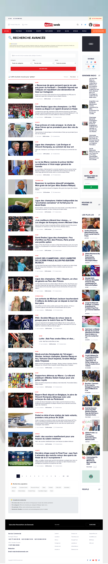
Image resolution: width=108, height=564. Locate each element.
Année (56, 60)
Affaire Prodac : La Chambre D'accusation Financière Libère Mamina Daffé (91, 436)
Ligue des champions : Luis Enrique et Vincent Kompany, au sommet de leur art (54, 146)
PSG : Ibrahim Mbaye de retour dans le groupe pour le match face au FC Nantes (54, 319)
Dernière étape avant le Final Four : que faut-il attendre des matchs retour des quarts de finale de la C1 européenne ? (56, 455)
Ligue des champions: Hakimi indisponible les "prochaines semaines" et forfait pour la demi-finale (56, 203)
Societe (37, 122)
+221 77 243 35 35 (14, 539)
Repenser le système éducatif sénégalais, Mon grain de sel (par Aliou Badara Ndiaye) (55, 184)
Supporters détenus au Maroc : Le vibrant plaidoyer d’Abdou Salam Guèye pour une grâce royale (55, 378)
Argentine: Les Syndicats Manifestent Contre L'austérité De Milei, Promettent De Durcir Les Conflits (94, 107)
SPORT (59, 31)
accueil (9, 31)
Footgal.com (57, 543)
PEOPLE (85, 31)
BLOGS (67, 31)
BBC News (91, 540)
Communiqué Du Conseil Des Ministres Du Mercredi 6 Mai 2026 (91, 460)
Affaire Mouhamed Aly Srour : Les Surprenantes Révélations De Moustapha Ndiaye (92, 257)
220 (68, 476)
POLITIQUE (19, 31)
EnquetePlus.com (93, 534)
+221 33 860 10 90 (27, 539)
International (39, 296)
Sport (37, 82)
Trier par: (66, 77)
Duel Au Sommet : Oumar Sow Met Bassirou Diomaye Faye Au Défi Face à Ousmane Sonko (91, 411)
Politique (88, 417)
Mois (34, 60)
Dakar (44, 487)
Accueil (10, 18)
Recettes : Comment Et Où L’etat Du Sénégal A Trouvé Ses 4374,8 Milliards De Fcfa (92, 387)
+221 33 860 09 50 (40, 539)
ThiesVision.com (75, 537)
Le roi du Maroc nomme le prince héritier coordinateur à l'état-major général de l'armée (54, 164)
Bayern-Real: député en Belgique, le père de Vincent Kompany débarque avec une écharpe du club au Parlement (56, 397)
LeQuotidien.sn (74, 546)
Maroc (13, 491)
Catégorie (13, 60)
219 (63, 476)
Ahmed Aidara (21, 491)
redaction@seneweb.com (20, 552)
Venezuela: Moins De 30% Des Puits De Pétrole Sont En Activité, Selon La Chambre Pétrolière (94, 140)
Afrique (37, 159)
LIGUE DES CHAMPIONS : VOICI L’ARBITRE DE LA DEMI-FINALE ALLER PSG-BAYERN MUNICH (55, 260)
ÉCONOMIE (30, 31)
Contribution (39, 180)
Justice (86, 238)
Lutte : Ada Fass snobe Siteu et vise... (56, 339)
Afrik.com (91, 543)
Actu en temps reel (17, 18)
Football (50, 487)
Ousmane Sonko (23, 487)
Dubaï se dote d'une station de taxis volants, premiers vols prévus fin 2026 (56, 416)
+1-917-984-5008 (13, 545)
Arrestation (66, 487)
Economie (88, 367)
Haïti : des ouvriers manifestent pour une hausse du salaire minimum (54, 437)
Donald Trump (31, 491)
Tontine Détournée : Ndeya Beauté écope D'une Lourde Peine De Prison (91, 233)
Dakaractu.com (74, 549)
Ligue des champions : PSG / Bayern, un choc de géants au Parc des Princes (56, 280)
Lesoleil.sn (57, 537)
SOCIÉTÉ (39, 31)
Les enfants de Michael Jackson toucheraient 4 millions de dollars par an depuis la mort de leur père (56, 301)
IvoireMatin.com (92, 537)
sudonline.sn (74, 543)
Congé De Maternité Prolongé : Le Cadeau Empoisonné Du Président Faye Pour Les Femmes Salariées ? (92, 307)
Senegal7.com (74, 540)
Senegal (14, 487)
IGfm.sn (56, 540)
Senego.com (74, 534)
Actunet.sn (57, 549)
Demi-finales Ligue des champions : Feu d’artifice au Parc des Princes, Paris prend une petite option (54, 240)
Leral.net (57, 534)
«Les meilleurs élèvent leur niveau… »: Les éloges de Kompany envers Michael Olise (56, 221)
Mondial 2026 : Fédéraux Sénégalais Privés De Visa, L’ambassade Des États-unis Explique (92, 281)
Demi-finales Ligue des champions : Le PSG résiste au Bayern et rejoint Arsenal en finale (56, 108)
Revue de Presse (35, 487)
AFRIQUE (76, 31)
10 (55, 476)
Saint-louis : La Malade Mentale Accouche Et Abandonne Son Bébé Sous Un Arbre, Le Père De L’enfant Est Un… (92, 333)
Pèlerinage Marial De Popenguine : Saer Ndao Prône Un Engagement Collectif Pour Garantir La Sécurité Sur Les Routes (93, 124)
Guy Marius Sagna (42, 491)
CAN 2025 (58, 487)
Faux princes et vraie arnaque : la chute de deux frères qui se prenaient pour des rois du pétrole (56, 127)
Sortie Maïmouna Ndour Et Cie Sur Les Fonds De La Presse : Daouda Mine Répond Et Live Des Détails (94, 154)
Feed (51, 491)
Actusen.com (58, 546)
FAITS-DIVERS (49, 31)
